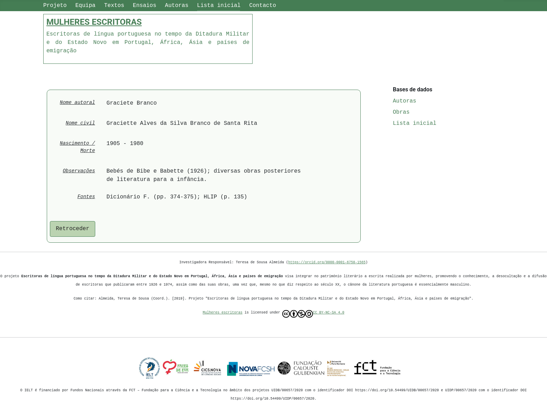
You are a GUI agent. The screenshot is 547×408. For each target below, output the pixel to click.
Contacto (262, 5)
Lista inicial (219, 5)
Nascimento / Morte (77, 147)
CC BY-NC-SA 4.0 (313, 314)
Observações (79, 171)
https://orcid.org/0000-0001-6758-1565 (327, 262)
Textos (114, 5)
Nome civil (80, 123)
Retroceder (72, 229)
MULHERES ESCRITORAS (94, 22)
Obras (401, 112)
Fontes (86, 197)
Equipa (85, 5)
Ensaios (144, 5)
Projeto (55, 5)
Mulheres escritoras (222, 312)
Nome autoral (77, 102)
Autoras (176, 5)
